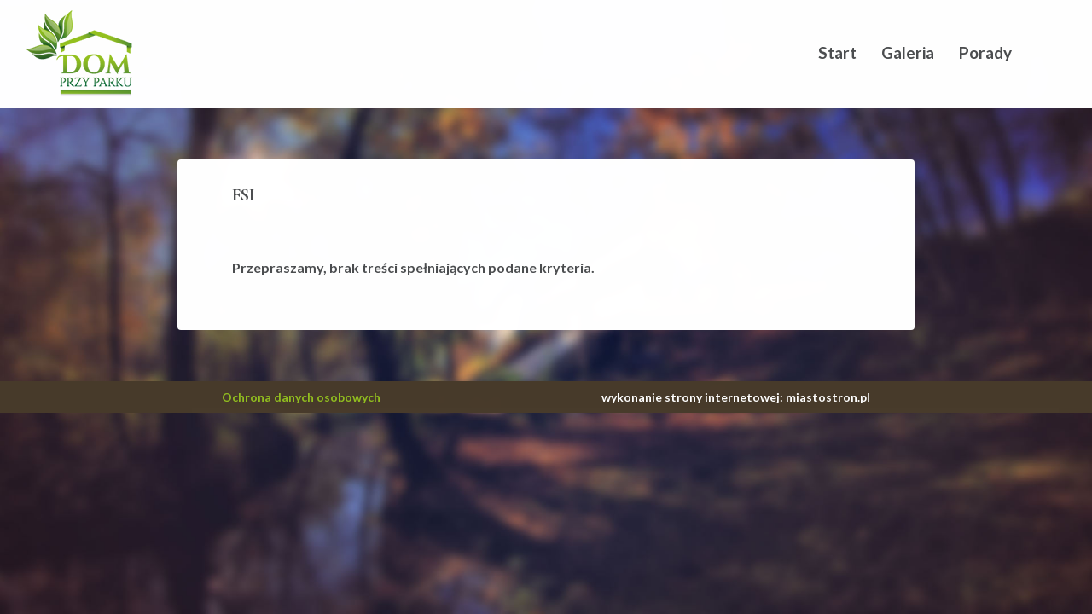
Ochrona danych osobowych (301, 397)
